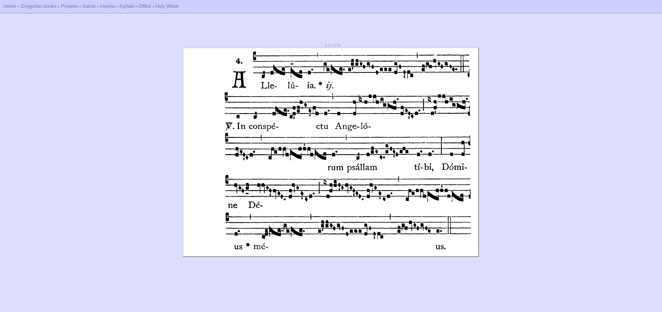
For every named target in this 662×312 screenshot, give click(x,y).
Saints (89, 6)
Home (9, 6)
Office (145, 6)
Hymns (107, 6)
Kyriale (126, 6)
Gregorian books (39, 6)
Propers (69, 6)
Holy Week (167, 6)
